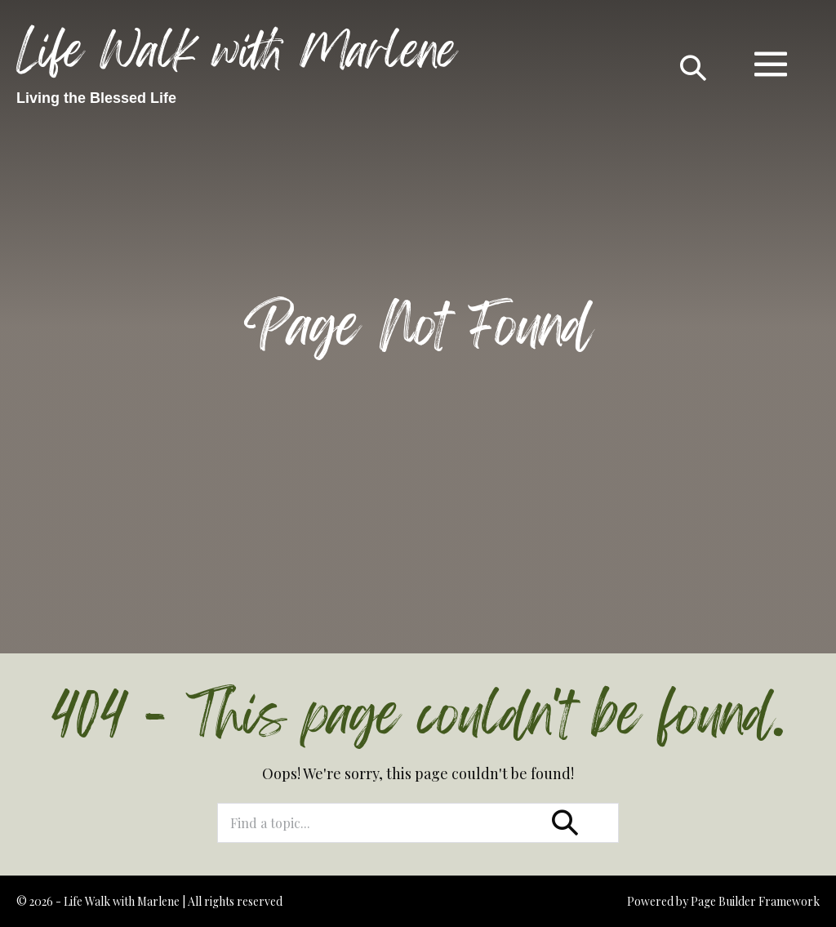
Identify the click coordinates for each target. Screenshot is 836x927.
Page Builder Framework (755, 901)
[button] (693, 63)
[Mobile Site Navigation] (771, 63)
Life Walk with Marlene (236, 51)
